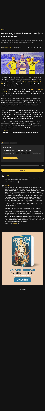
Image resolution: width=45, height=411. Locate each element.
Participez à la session (37, 153)
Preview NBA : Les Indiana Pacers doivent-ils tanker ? (20, 132)
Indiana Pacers (14, 142)
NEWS (2, 29)
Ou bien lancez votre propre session (10, 158)
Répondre (15, 181)
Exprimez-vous (22, 170)
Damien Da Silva (8, 47)
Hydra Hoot (7, 185)
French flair (7, 176)
